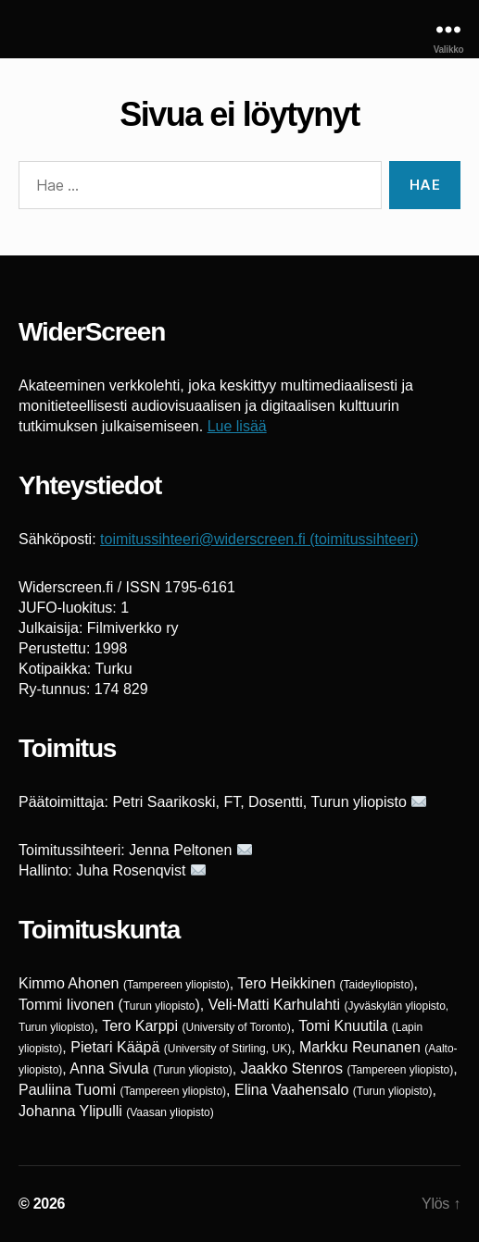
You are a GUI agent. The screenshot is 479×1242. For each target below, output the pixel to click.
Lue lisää (237, 426)
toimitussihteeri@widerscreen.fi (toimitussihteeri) (259, 539)
